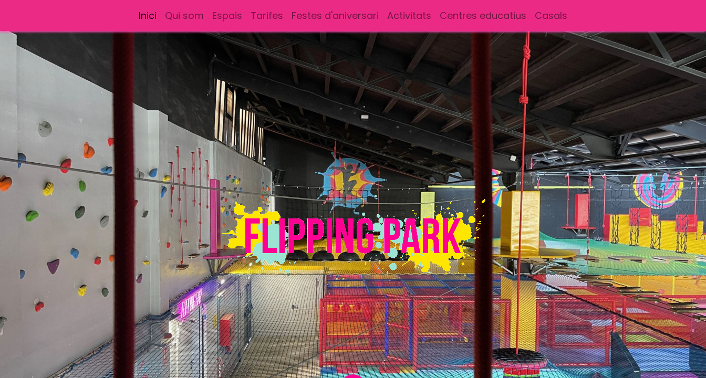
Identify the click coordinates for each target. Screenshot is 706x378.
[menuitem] (147, 15)
